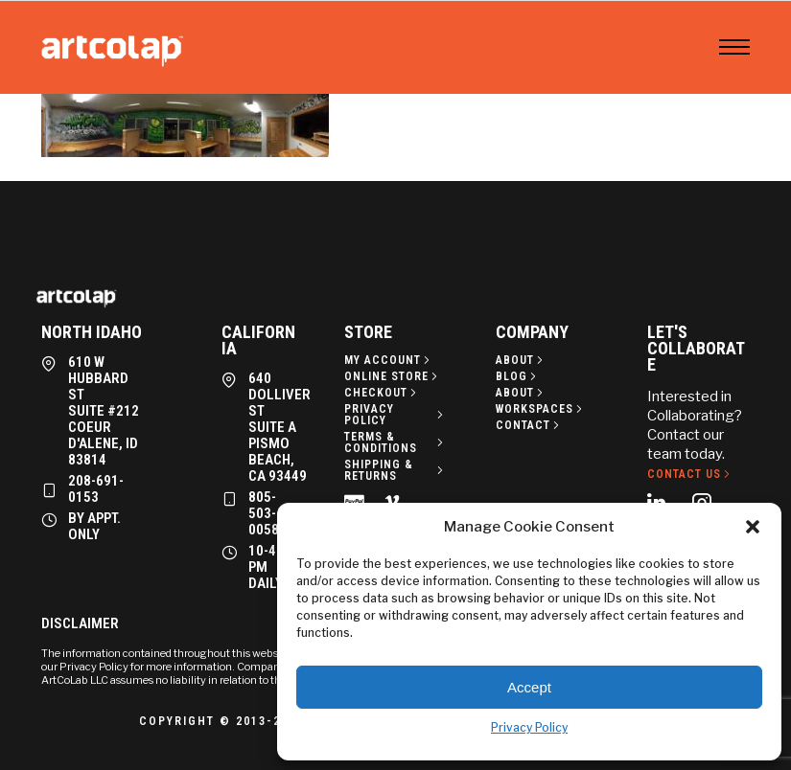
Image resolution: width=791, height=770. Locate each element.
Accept (529, 687)
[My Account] (388, 360)
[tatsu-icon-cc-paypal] (357, 501)
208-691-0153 (96, 489)
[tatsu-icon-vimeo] (395, 501)
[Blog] (518, 376)
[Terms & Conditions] (396, 442)
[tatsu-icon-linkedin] (662, 501)
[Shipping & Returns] (396, 470)
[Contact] (529, 425)
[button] (752, 526)
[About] (521, 360)
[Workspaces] (541, 409)
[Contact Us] (690, 474)
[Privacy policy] (396, 414)
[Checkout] (382, 392)
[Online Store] (392, 376)
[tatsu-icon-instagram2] (707, 501)
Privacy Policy (529, 727)
